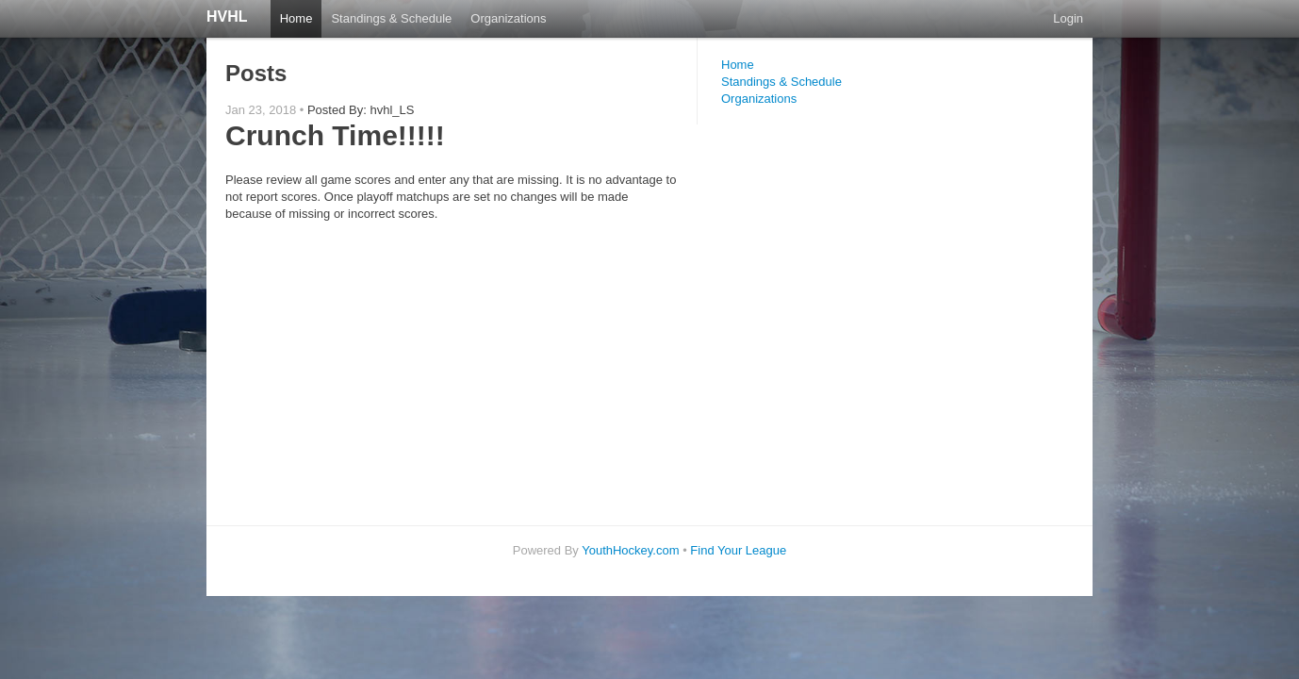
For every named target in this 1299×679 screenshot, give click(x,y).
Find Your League (738, 550)
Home (296, 18)
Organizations (508, 18)
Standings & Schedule (391, 18)
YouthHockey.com (630, 550)
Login (1068, 18)
